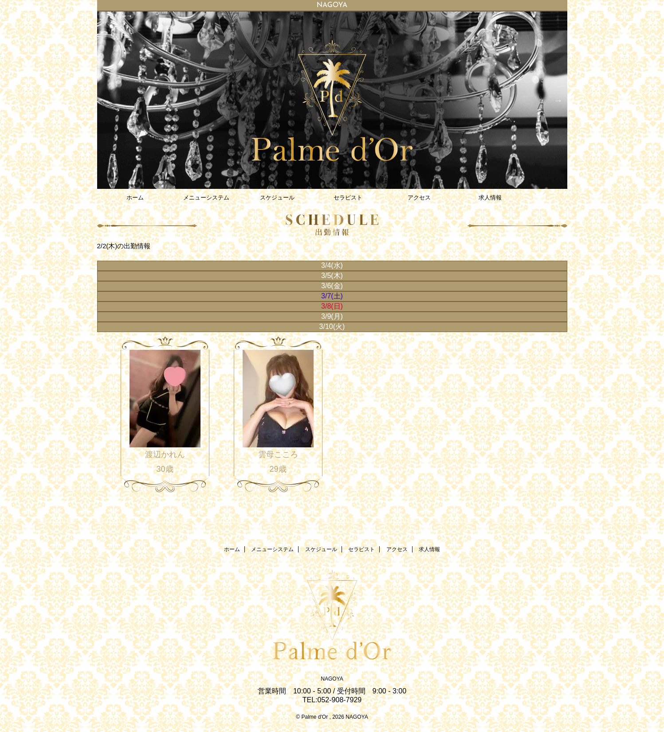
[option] (332, 100)
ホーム (135, 197)
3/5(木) (332, 275)
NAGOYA (332, 679)
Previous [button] (106, 100)
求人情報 (490, 197)
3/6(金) (332, 286)
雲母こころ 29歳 (278, 461)
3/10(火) (332, 326)
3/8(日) (332, 306)
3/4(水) (332, 265)
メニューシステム (206, 197)
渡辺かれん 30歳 (165, 461)
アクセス (419, 197)
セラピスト (348, 197)
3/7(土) (332, 296)
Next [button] (558, 100)
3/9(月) (332, 316)
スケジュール (277, 197)
